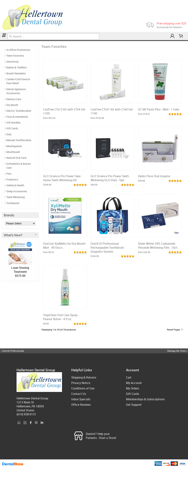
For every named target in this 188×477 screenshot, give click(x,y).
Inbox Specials (80, 399)
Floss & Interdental (17, 116)
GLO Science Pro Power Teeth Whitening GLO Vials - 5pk (110, 178)
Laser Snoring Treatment (20, 270)
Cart (128, 377)
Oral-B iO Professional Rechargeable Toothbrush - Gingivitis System (108, 248)
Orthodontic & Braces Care (18, 165)
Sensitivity (12, 61)
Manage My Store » (177, 350)
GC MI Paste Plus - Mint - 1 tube (158, 109)
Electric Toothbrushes (18, 110)
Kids (8, 134)
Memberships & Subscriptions (145, 399)
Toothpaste (12, 203)
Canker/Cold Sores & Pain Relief (18, 81)
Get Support (134, 405)
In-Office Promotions (18, 50)
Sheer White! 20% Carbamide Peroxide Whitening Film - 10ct (157, 246)
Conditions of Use (82, 388)
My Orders (132, 388)
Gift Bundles (13, 122)
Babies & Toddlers (16, 67)
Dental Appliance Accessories (16, 91)
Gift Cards (12, 128)
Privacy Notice (80, 383)
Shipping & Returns (83, 377)
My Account (134, 383)
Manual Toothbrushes (18, 140)
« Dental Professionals (12, 350)
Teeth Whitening (15, 197)
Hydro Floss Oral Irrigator (154, 176)
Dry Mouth (12, 105)
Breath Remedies (16, 73)
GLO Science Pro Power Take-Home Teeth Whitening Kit (62, 178)
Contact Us (78, 394)
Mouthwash (13, 152)
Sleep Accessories (16, 191)
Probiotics (12, 179)
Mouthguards (14, 146)
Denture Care (13, 99)
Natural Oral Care (16, 157)
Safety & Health (15, 185)
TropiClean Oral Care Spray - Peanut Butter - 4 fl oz (61, 317)
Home (0, 40)
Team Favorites (2, 40)
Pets (8, 173)
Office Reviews (81, 405)
